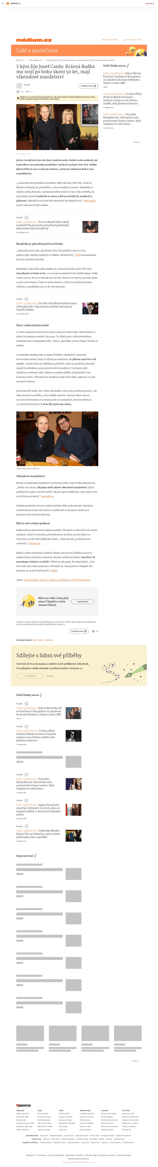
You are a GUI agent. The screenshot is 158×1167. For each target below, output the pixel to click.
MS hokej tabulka (43, 1120)
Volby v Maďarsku (22, 1130)
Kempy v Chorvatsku (108, 1114)
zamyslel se (47, 496)
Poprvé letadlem (107, 1117)
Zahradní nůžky (82, 1139)
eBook (20, 91)
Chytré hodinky (115, 1142)
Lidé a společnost (26, 222)
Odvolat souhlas (124, 1155)
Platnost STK (126, 1130)
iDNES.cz (65, 580)
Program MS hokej (44, 1117)
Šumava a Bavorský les (109, 1120)
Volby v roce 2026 (22, 1114)
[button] (57, 127)
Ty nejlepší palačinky (87, 1114)
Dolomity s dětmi (107, 1130)
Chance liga (63, 1126)
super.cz (54, 580)
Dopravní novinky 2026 (130, 1120)
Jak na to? (50, 676)
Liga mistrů (63, 1130)
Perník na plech (85, 1130)
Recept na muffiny (86, 1117)
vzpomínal (89, 201)
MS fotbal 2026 (64, 1114)
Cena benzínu (69, 1136)
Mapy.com (44, 1136)
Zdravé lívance (85, 1120)
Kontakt (79, 1155)
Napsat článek (82, 602)
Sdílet (29, 91)
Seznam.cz (150, 3)
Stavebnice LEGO (59, 1142)
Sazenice (46, 1139)
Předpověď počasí (55, 1136)
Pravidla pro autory (107, 1155)
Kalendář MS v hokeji (44, 1126)
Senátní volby (21, 1120)
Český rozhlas (30, 580)
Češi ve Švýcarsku (107, 1123)
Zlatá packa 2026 (82, 1136)
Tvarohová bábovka (87, 1123)
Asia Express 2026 (107, 1136)
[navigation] (3, 3)
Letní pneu (85, 1142)
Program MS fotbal (65, 1117)
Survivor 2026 (94, 1136)
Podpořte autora (88, 86)
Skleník (101, 1139)
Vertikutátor (55, 1139)
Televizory (104, 1142)
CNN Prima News (80, 580)
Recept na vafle (85, 1126)
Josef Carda (37, 640)
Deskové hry (95, 1142)
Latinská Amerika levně (109, 1126)
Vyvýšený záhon (119, 1139)
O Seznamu (42, 1155)
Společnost (49, 640)
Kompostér (93, 1139)
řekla (78, 255)
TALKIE (27, 85)
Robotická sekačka (68, 1139)
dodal (54, 571)
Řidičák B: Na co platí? (130, 1123)
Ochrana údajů (90, 1155)
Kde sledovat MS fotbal (67, 1123)
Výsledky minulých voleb (25, 1123)
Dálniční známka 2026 (130, 1117)
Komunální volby (22, 1117)
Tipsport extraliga (43, 1130)
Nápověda (70, 1155)
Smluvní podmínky (56, 1155)
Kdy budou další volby (24, 1126)
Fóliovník (109, 1139)
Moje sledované (110, 40)
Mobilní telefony (46, 1142)
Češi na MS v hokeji (44, 1123)
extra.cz (44, 580)
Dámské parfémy (73, 1142)
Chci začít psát (132, 40)
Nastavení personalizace (78, 1159)
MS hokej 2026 (42, 1114)
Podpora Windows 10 (123, 1136)
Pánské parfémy (128, 1142)
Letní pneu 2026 (128, 1114)
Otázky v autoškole (129, 1126)
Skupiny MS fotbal (65, 1120)
